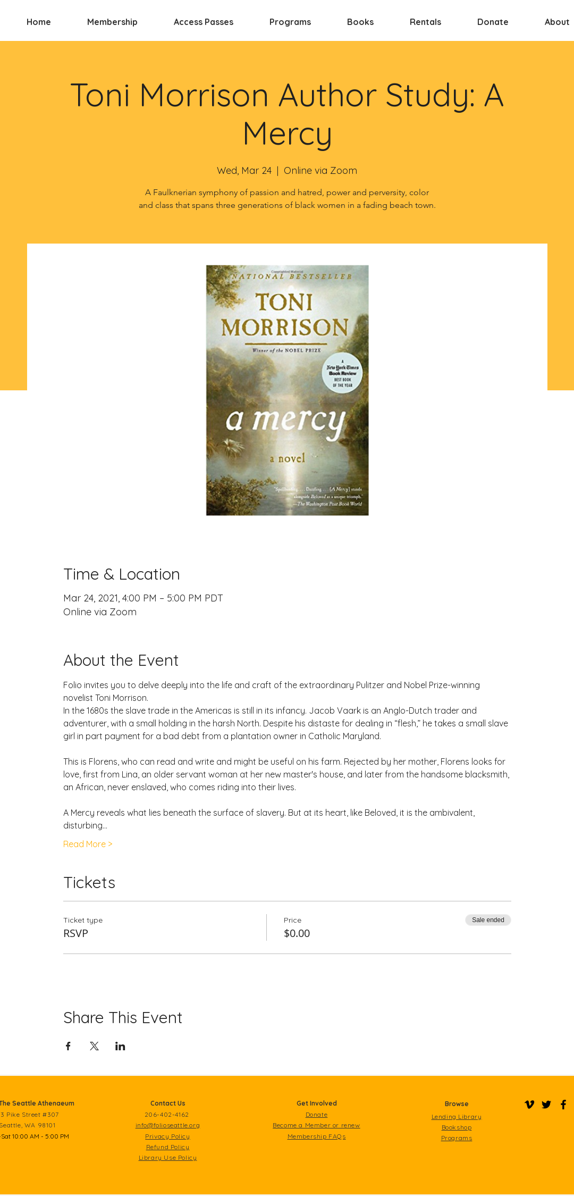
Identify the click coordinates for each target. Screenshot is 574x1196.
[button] (112, 21)
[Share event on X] (94, 1046)
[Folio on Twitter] (546, 1104)
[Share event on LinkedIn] (120, 1046)
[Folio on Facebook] (563, 1104)
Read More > (87, 844)
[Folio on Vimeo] (529, 1104)
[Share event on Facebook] (68, 1046)
